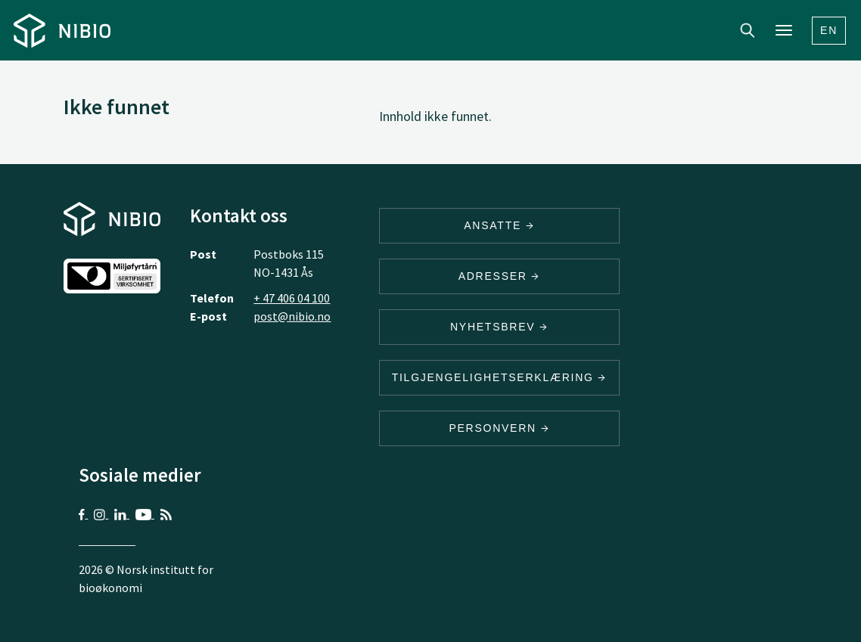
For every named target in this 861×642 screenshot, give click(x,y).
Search (747, 30)
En (829, 30)
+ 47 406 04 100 (291, 297)
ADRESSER (499, 276)
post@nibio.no (292, 316)
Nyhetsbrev (499, 327)
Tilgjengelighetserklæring (499, 377)
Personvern (499, 428)
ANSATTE (499, 225)
